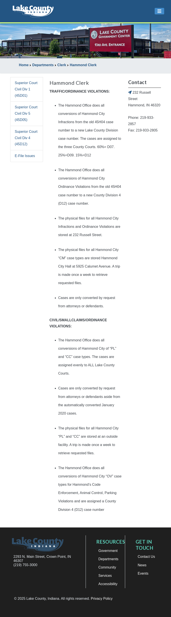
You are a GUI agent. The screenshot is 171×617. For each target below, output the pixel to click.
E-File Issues (25, 156)
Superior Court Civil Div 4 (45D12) (26, 138)
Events (143, 573)
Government (108, 551)
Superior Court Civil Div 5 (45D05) (26, 113)
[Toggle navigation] (159, 11)
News (142, 565)
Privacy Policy (102, 598)
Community (107, 567)
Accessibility (107, 584)
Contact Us (146, 556)
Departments (108, 559)
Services (105, 575)
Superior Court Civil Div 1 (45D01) (26, 89)
